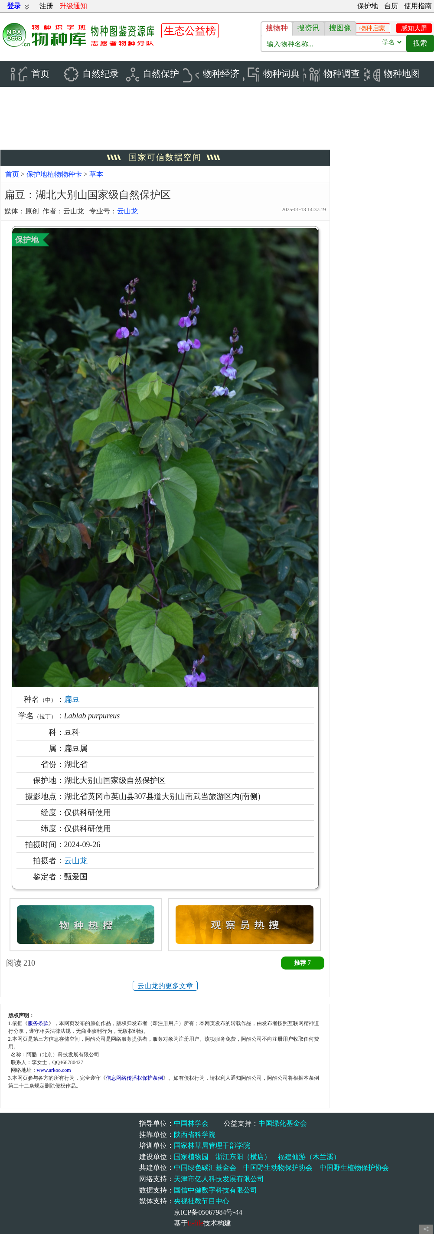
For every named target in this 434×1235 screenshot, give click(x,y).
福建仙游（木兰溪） (309, 1157)
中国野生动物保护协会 (278, 1168)
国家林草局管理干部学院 (212, 1146)
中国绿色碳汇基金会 (205, 1168)
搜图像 (340, 28)
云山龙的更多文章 (165, 986)
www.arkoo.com (54, 1071)
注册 (46, 6)
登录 (14, 6)
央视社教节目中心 (201, 1202)
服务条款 (38, 1024)
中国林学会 (191, 1124)
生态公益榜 (190, 30)
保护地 (367, 6)
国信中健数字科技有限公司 (215, 1190)
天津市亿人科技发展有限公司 (219, 1179)
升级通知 (73, 6)
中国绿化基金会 (282, 1124)
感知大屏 (414, 28)
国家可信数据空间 (165, 158)
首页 (12, 174)
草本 (96, 174)
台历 (391, 6)
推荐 (302, 963)
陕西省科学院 (194, 1135)
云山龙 (127, 212)
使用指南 (418, 6)
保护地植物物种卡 (55, 174)
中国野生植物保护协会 (354, 1168)
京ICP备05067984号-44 (208, 1212)
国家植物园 (191, 1157)
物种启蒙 (372, 28)
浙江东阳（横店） (243, 1157)
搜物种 (277, 28)
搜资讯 (308, 28)
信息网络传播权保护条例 (134, 1078)
